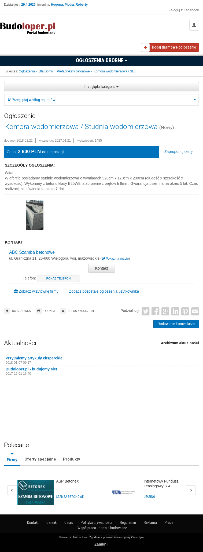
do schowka (21, 311)
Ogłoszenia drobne (101, 60)
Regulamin (128, 522)
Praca (169, 522)
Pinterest (185, 312)
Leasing (149, 497)
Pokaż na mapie (115, 258)
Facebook (156, 312)
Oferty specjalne (40, 459)
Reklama (150, 522)
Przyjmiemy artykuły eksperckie (34, 358)
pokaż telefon (58, 278)
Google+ (165, 312)
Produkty (71, 459)
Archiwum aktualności (180, 343)
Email (195, 312)
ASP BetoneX (67, 481)
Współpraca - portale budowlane (102, 528)
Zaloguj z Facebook (184, 10)
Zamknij (101, 544)
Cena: (12, 152)
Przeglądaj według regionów (101, 100)
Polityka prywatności (96, 522)
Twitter (146, 312)
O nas (68, 522)
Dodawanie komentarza (176, 323)
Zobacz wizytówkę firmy (36, 291)
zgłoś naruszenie (81, 311)
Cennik (51, 522)
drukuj (49, 311)
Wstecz (12, 490)
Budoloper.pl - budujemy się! (31, 369)
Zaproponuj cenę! (179, 151)
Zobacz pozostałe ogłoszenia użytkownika (104, 291)
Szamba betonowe (70, 497)
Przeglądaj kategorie (101, 86)
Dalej (190, 490)
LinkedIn (175, 312)
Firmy (12, 459)
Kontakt (101, 268)
